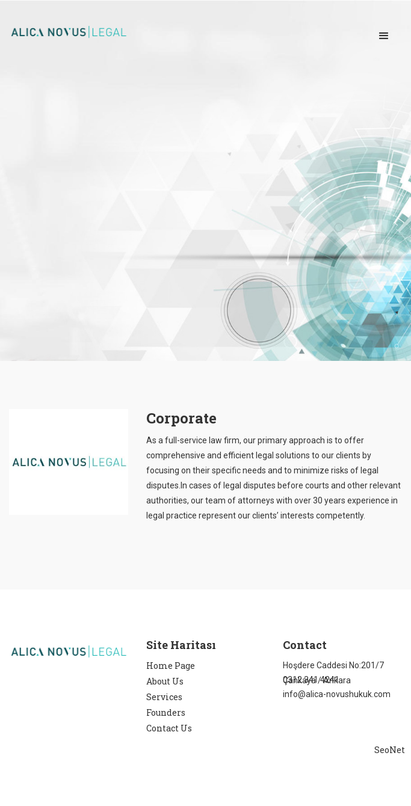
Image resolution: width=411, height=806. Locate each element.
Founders (165, 712)
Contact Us (169, 728)
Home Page (170, 665)
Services (164, 697)
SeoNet (389, 749)
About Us (165, 681)
